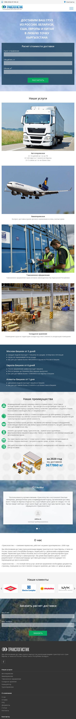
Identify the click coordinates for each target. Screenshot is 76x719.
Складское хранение (38, 334)
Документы (6, 705)
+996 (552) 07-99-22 (11, 2)
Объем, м (8, 68)
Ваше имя (5, 613)
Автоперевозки (38, 153)
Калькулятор (6, 684)
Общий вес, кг (9, 60)
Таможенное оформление (38, 275)
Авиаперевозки (38, 216)
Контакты (70, 2)
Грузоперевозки (8, 687)
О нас (4, 697)
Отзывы (4, 700)
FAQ (3, 702)
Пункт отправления (11, 51)
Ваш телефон (7, 621)
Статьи (4, 708)
